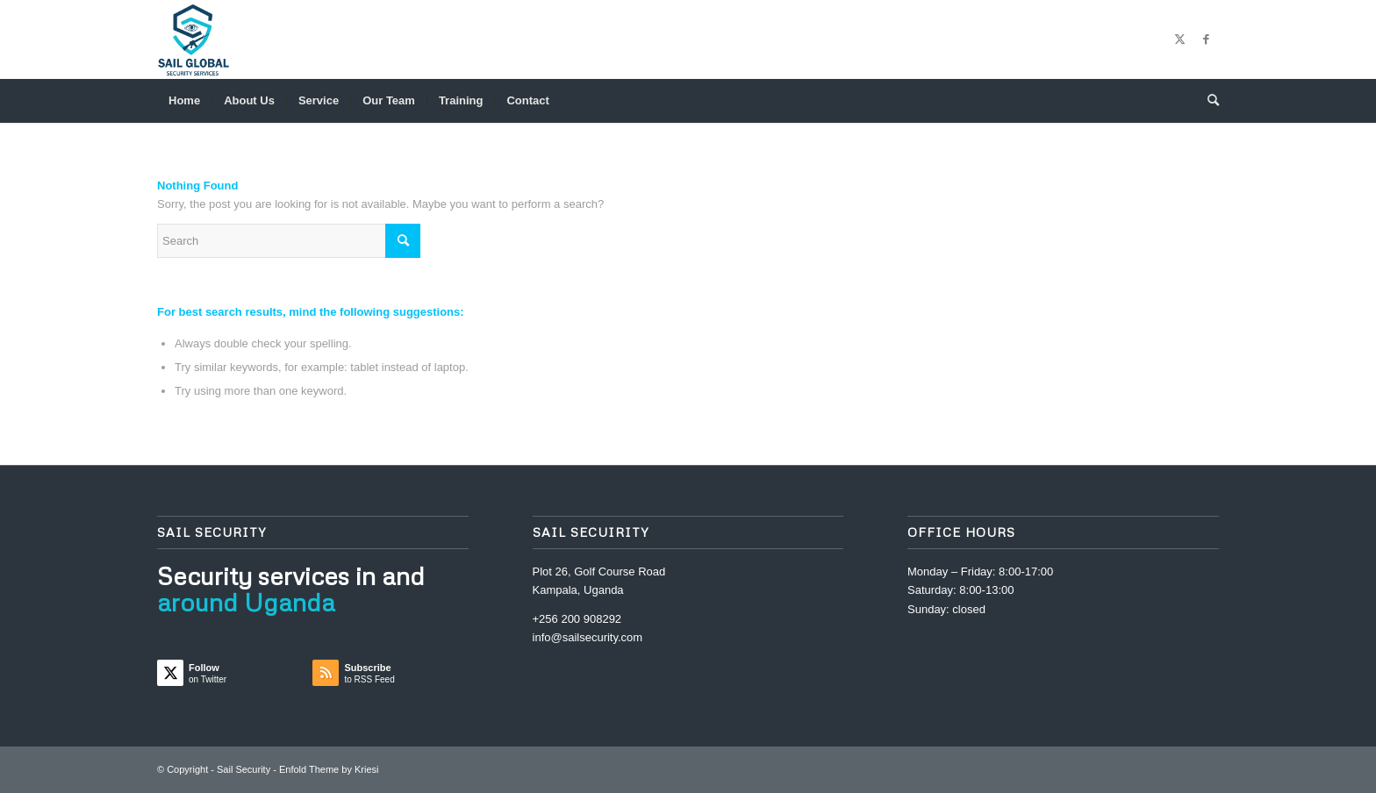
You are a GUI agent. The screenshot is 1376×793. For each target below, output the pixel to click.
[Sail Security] (193, 39)
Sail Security (243, 769)
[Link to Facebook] (1206, 39)
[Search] (1207, 101)
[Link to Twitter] (1179, 39)
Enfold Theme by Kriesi (329, 769)
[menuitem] (184, 101)
